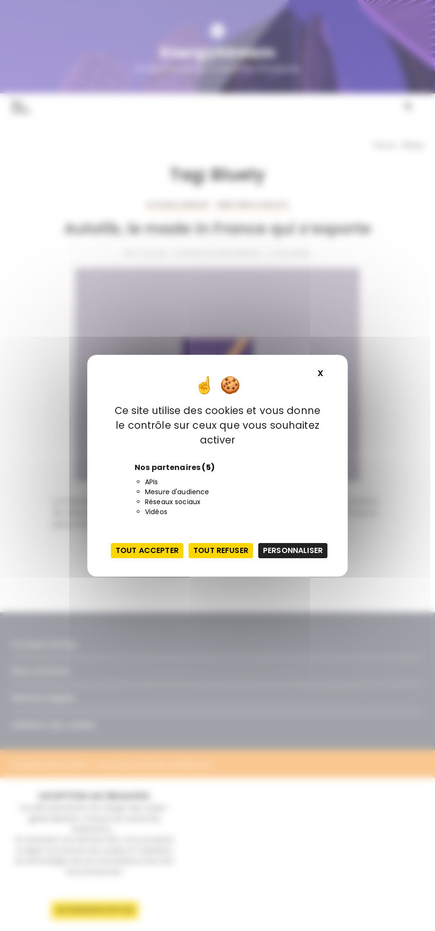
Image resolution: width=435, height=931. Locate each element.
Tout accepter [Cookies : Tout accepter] (147, 550)
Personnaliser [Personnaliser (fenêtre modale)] (293, 550)
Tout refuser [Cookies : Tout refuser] (220, 550)
